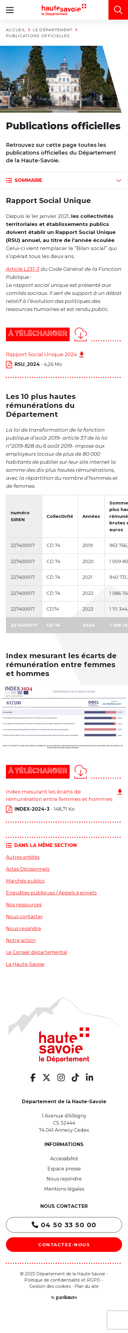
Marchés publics (25, 881)
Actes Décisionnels (27, 869)
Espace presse (64, 1169)
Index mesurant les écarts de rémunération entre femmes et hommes (59, 795)
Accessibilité (64, 1158)
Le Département (52, 29)
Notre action (21, 940)
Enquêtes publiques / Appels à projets (51, 893)
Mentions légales (64, 1189)
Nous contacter (24, 916)
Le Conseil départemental (36, 952)
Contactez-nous (64, 1244)
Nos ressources (23, 905)
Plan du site (86, 1286)
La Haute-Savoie (25, 964)
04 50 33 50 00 (64, 1225)
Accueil (15, 29)
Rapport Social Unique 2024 (41, 354)
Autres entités (22, 857)
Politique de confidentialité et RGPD (62, 1280)
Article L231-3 (22, 269)
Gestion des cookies (50, 1286)
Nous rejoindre (23, 928)
